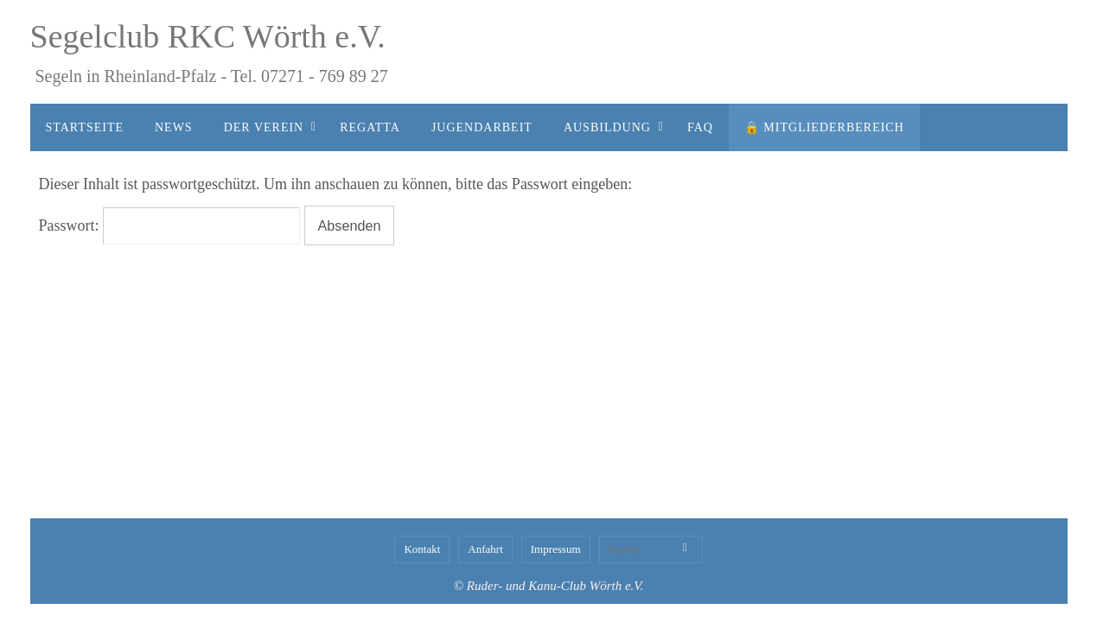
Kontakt (422, 549)
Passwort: (170, 225)
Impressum (556, 549)
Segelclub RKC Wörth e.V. (208, 36)
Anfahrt (485, 549)
